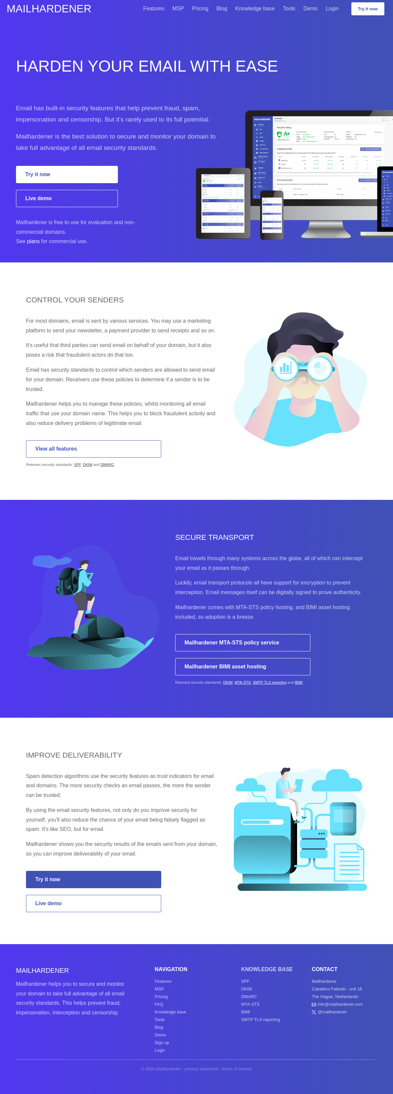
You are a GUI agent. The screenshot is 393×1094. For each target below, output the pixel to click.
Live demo (38, 198)
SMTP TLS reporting (270, 682)
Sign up (162, 1042)
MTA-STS (242, 682)
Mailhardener (49, 9)
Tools (289, 8)
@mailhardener (332, 1011)
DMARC (107, 465)
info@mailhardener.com (340, 1004)
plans (33, 241)
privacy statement (201, 1068)
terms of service (237, 1068)
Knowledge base (255, 8)
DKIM (87, 465)
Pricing (200, 8)
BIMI (298, 682)
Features (153, 8)
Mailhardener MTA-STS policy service (232, 642)
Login (332, 8)
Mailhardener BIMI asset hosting (225, 666)
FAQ (159, 1004)
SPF (77, 465)
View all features (56, 449)
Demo (310, 8)
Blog (221, 8)
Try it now (368, 8)
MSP (178, 8)
